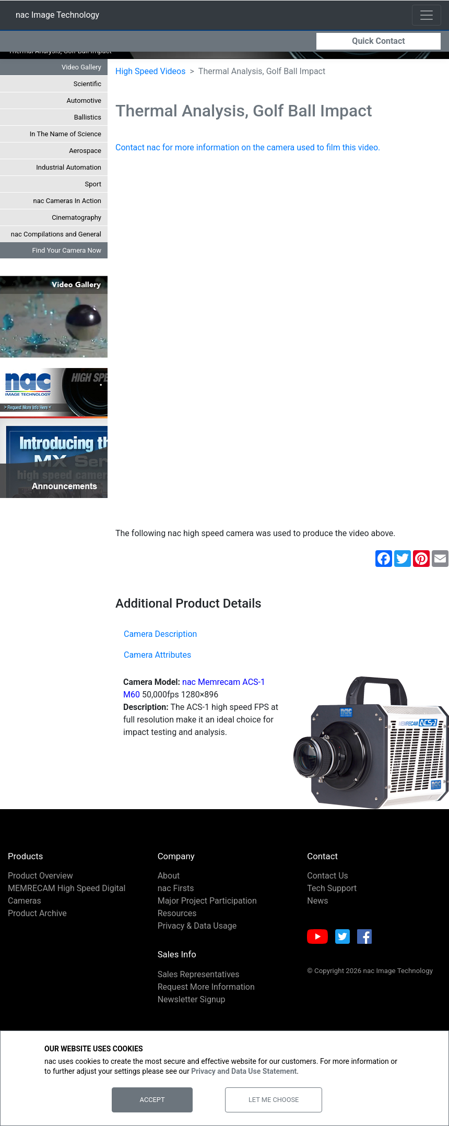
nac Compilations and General (56, 242)
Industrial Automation (68, 175)
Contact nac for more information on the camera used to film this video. (247, 155)
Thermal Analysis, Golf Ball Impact (60, 59)
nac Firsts (176, 896)
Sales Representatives (199, 982)
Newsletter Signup (192, 1007)
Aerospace (85, 158)
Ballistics (87, 125)
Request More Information (206, 995)
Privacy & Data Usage (197, 934)
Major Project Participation (207, 909)
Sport (93, 192)
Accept (152, 1100)
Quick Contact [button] (378, 40)
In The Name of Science (65, 142)
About (169, 883)
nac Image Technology (57, 16)
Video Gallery (81, 75)
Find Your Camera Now (66, 258)
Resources (177, 921)
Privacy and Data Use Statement (244, 1071)
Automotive (84, 108)
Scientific (87, 92)
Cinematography (76, 225)
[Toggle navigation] (426, 14)
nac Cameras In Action (67, 208)
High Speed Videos (150, 79)
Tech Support (332, 896)
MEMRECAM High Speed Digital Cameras (66, 902)
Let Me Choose (274, 1100)
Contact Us (327, 883)
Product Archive (37, 921)
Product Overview (40, 883)
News (317, 909)
